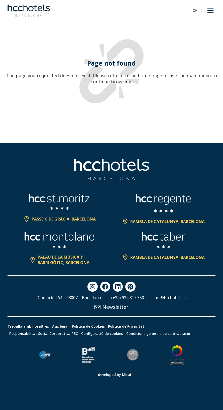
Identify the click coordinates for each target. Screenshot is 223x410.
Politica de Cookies (96, 326)
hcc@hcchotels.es (170, 297)
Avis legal (64, 326)
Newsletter (115, 307)
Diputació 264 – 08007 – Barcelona (68, 297)
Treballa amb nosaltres (28, 326)
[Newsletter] (97, 307)
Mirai (126, 374)
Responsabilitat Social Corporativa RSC (45, 333)
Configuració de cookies (108, 333)
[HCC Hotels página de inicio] (29, 11)
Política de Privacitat (139, 326)
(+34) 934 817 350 (127, 297)
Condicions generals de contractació (168, 333)
